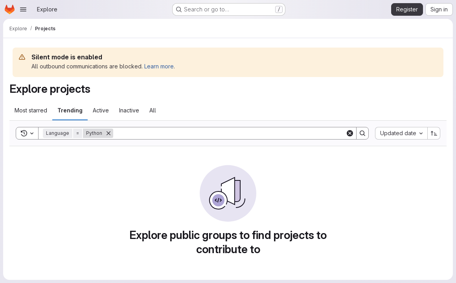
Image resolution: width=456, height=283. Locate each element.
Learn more (159, 66)
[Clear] (350, 133)
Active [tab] (101, 110)
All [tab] (152, 110)
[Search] (229, 133)
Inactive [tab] (129, 110)
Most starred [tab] (31, 110)
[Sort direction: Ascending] (434, 133)
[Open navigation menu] (23, 9)
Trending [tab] (70, 110)
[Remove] (108, 133)
